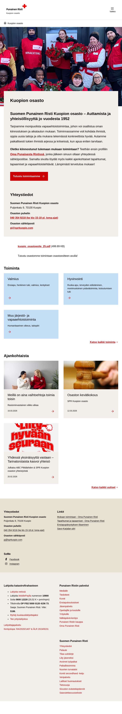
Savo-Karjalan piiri (66, 528)
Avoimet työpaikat (68, 661)
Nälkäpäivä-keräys (68, 618)
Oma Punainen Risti (69, 626)
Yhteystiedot (65, 646)
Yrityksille (64, 614)
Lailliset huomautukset (70, 681)
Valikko (113, 10)
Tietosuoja (64, 685)
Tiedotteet (64, 594)
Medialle (63, 591)
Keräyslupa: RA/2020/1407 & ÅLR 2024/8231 (26, 629)
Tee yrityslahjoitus (19, 619)
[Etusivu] (6, 23)
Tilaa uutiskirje (66, 654)
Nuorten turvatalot (68, 669)
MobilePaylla (25, 595)
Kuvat (62, 598)
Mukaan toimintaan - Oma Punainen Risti (77, 517)
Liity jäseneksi (66, 658)
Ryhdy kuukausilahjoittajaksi (24, 615)
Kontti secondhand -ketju (71, 673)
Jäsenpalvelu (65, 606)
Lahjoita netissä (18, 591)
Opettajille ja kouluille (69, 610)
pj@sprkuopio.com (21, 228)
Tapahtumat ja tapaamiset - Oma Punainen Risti (80, 521)
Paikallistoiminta (67, 665)
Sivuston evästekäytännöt (72, 689)
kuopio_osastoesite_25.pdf (34, 246)
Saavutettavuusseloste (70, 692)
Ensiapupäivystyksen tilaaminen (73, 524)
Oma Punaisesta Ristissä (27, 154)
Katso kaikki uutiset (105, 487)
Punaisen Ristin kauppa (71, 622)
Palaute (63, 650)
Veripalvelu (64, 677)
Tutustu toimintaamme (29, 176)
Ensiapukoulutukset (69, 602)
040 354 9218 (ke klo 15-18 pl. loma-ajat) (34, 217)
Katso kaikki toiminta (104, 342)
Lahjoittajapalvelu (12, 625)
